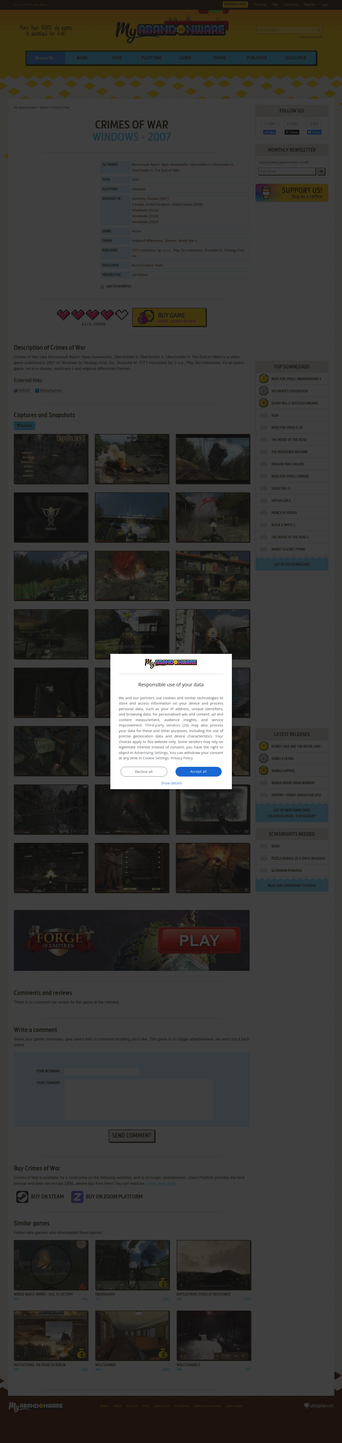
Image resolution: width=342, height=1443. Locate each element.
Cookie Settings (156, 757)
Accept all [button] (198, 771)
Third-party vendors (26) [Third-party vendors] (167, 725)
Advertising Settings (151, 752)
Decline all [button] (144, 771)
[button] (171, 783)
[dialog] (171, 721)
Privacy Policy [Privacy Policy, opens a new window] (182, 757)
